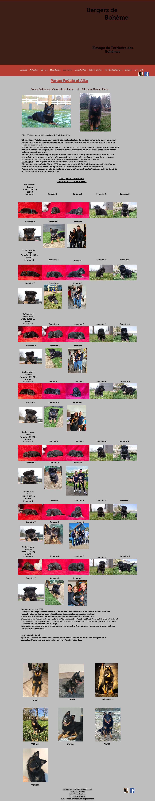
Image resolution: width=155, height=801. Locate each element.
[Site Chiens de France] (140, 74)
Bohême (116, 17)
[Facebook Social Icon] (146, 74)
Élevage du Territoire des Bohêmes (112, 49)
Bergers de (102, 10)
